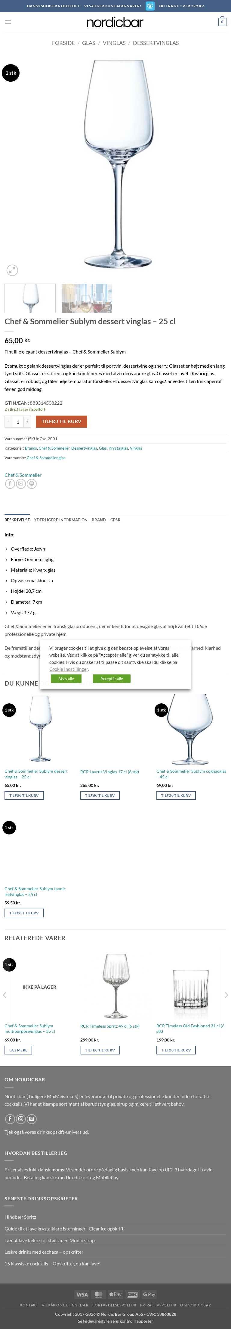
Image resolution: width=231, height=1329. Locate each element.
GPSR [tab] (115, 519)
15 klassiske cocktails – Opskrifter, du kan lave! (52, 1263)
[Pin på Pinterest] (32, 484)
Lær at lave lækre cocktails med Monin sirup (50, 1240)
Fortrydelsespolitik (114, 1305)
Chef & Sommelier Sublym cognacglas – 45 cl (191, 773)
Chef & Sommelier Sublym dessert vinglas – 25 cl (36, 773)
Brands (31, 448)
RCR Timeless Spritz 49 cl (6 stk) (110, 1026)
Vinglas (114, 42)
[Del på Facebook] (10, 484)
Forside (63, 42)
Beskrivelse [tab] (17, 519)
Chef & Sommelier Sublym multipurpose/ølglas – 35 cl (30, 1028)
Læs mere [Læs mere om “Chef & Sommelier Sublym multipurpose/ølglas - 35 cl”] (18, 1050)
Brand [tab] (99, 519)
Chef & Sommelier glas (46, 457)
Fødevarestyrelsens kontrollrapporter (118, 1321)
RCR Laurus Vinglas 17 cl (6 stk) (109, 771)
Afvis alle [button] (66, 678)
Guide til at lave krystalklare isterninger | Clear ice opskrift (64, 1228)
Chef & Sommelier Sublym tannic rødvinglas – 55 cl (35, 891)
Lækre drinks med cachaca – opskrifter (44, 1252)
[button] (8, 21)
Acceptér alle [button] (111, 678)
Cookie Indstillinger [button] (68, 669)
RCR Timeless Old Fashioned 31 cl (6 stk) (190, 1028)
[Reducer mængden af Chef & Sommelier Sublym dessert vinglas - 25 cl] (8, 422)
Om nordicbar (195, 1305)
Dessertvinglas (156, 42)
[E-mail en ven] (21, 484)
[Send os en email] (32, 1119)
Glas (88, 42)
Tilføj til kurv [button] (24, 795)
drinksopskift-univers (59, 1132)
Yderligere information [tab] (61, 519)
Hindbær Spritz (20, 1217)
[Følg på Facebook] (10, 1119)
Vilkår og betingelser (65, 1305)
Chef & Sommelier (54, 448)
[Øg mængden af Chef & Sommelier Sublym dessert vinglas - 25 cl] (27, 422)
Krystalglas (118, 448)
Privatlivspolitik (158, 1305)
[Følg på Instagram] (21, 1119)
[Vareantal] (18, 422)
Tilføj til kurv (62, 421)
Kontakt (29, 1305)
